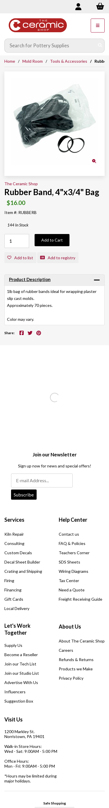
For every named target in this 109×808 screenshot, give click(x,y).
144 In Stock (17, 224)
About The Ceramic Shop (82, 640)
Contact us (69, 534)
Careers (66, 650)
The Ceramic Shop (21, 183)
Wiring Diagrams (73, 571)
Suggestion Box (18, 701)
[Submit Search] (100, 46)
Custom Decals (18, 552)
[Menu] (98, 26)
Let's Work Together (17, 629)
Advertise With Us (21, 682)
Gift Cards (13, 599)
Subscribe (24, 494)
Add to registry (57, 257)
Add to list (20, 257)
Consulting (14, 543)
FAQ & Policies (72, 543)
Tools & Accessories (68, 61)
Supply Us (13, 645)
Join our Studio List (21, 673)
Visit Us (13, 719)
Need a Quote (72, 589)
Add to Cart (52, 239)
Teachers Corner (74, 552)
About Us (70, 626)
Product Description (30, 279)
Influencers (15, 691)
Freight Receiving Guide (80, 599)
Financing (13, 589)
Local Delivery (16, 608)
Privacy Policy (71, 678)
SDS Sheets (69, 561)
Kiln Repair (14, 534)
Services (14, 520)
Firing (9, 580)
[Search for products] (50, 46)
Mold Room (32, 61)
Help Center (73, 520)
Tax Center (69, 580)
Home (9, 61)
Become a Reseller (21, 654)
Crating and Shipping (23, 571)
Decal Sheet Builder (22, 561)
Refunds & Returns (76, 659)
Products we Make (76, 668)
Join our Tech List (20, 663)
